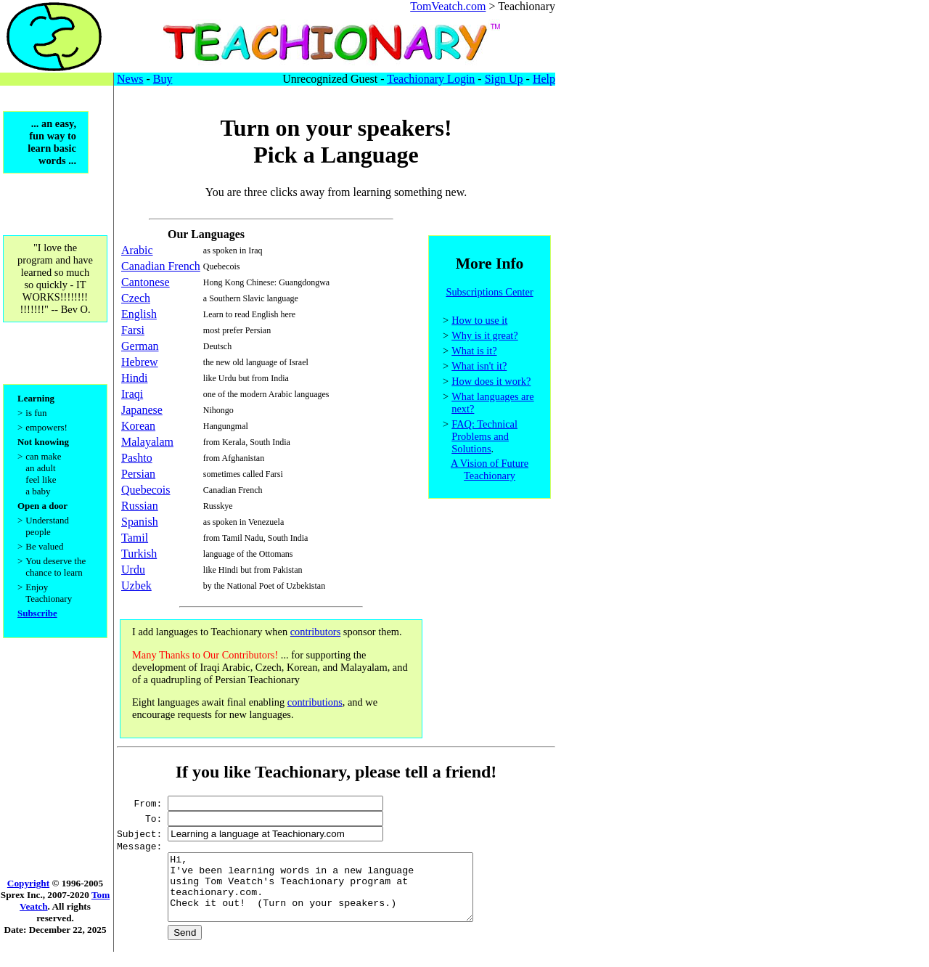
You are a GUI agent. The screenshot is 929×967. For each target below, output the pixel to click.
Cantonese (145, 282)
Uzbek (136, 585)
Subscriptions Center (489, 294)
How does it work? (491, 383)
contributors (315, 631)
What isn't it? (479, 368)
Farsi (132, 330)
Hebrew (139, 362)
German (140, 346)
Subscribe (37, 624)
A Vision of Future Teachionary (489, 472)
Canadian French (160, 266)
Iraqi (132, 394)
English (139, 314)
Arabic (137, 250)
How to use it (479, 322)
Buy (163, 79)
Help (544, 79)
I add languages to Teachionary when (211, 631)
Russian (139, 505)
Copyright (28, 898)
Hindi (134, 378)
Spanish (139, 521)
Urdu (133, 569)
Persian (138, 474)
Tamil (134, 537)
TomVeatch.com (448, 6)
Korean (138, 426)
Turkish (139, 553)
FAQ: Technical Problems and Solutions (484, 438)
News (130, 79)
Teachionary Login (431, 79)
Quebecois (146, 490)
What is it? (473, 353)
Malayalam (147, 442)
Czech (135, 298)
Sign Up (504, 79)
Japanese (142, 410)
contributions (315, 702)
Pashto (136, 458)
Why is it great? (484, 337)
